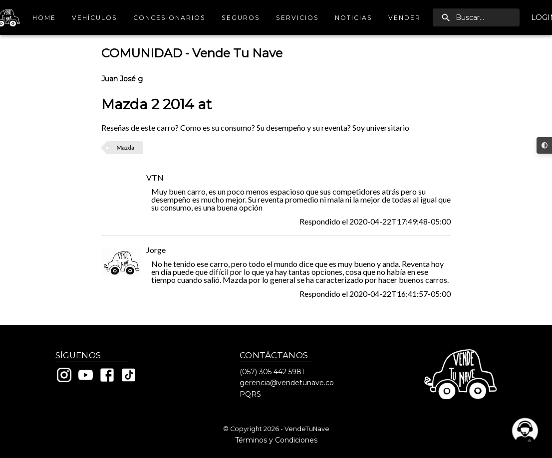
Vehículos (94, 17)
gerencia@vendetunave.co (287, 382)
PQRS (250, 394)
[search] (476, 17)
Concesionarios (169, 17)
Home (44, 17)
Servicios (297, 17)
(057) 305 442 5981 (272, 371)
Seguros (241, 17)
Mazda (125, 147)
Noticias (353, 17)
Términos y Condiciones (276, 440)
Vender (404, 17)
